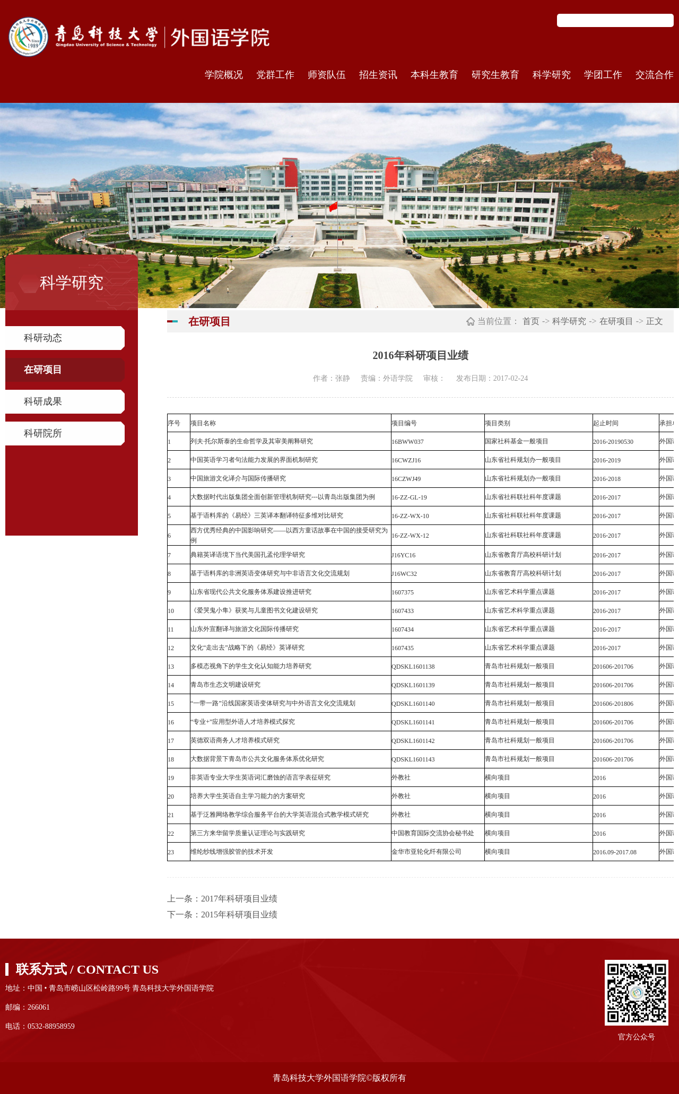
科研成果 (43, 401)
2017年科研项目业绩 (239, 898)
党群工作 (275, 74)
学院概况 (224, 74)
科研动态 (43, 337)
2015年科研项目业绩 (239, 914)
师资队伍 (327, 74)
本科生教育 (434, 74)
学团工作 (603, 74)
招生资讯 (378, 74)
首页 (531, 321)
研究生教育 (495, 74)
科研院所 (43, 433)
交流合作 (655, 74)
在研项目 (43, 369)
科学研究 (552, 74)
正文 (654, 321)
